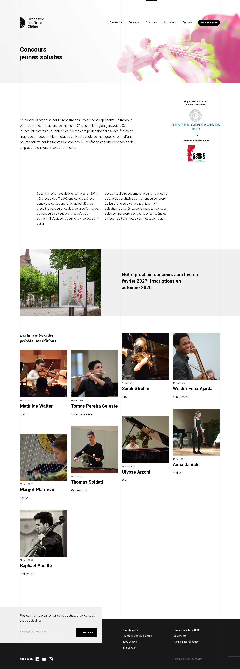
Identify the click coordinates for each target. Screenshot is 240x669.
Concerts (134, 22)
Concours (151, 22)
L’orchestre (115, 22)
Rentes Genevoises (196, 104)
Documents (180, 636)
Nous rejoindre (209, 22)
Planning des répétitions (187, 642)
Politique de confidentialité (187, 659)
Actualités (170, 22)
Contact (187, 22)
